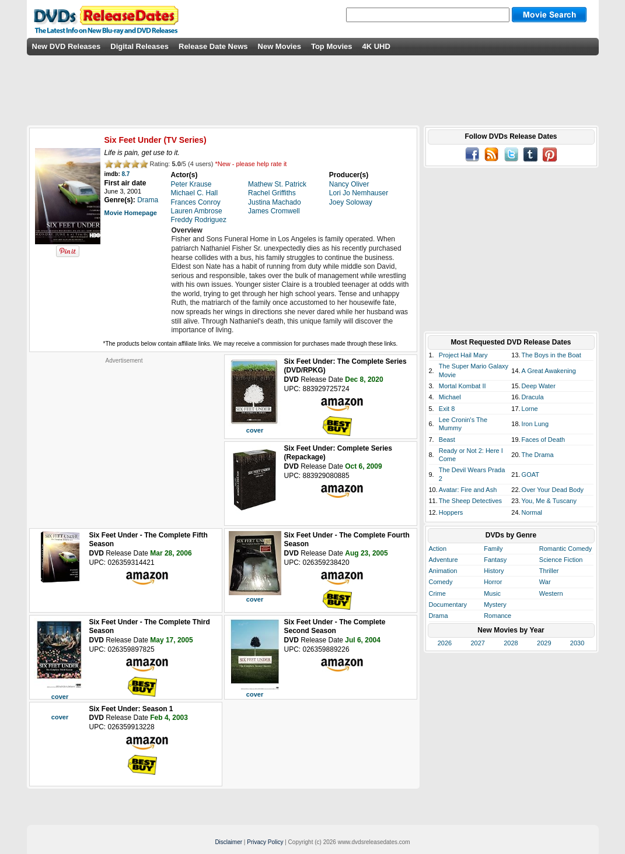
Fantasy (495, 559)
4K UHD (376, 46)
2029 (544, 642)
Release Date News (213, 46)
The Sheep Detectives (470, 500)
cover (254, 430)
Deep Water (539, 385)
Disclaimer (228, 842)
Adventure (443, 559)
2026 (445, 642)
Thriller (549, 570)
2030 (577, 642)
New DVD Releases (66, 46)
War (545, 581)
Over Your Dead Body (553, 489)
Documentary (448, 604)
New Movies (279, 46)
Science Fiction (561, 559)
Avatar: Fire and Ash (468, 489)
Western (551, 593)
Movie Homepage (130, 212)
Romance (497, 615)
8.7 (126, 174)
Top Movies (331, 46)
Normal (532, 512)
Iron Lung (535, 423)
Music (492, 593)
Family (493, 548)
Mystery (495, 604)
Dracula (533, 396)
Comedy (441, 581)
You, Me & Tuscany (549, 500)
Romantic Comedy (565, 548)
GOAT (530, 474)
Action (438, 548)
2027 (477, 642)
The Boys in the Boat (551, 355)
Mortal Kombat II (462, 385)
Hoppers (451, 512)
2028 (511, 642)
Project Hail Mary (463, 355)
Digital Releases (139, 46)
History (494, 570)
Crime (437, 593)
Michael (450, 396)
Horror (493, 581)
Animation (443, 570)
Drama (438, 615)
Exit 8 (447, 408)
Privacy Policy (265, 842)
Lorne (530, 408)
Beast (447, 439)
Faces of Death (543, 439)
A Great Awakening (549, 370)
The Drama (538, 454)
